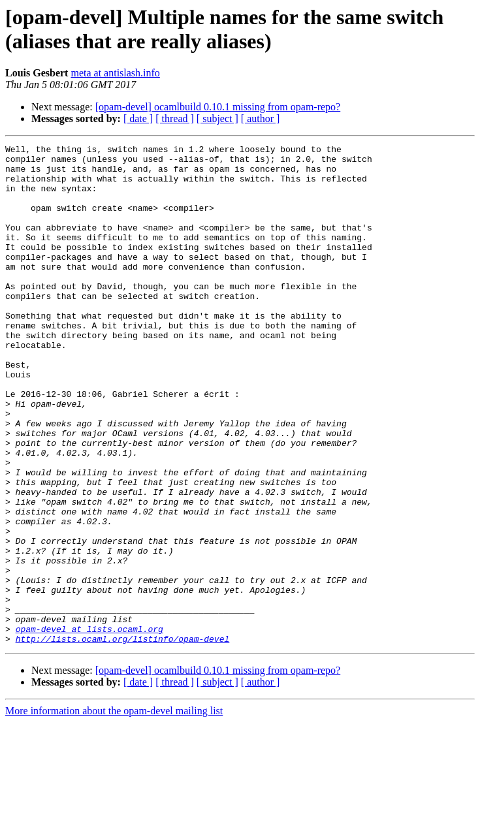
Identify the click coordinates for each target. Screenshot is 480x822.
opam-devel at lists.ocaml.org (89, 727)
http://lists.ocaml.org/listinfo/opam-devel (123, 738)
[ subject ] (217, 118)
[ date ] (138, 118)
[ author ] (260, 118)
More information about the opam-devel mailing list (114, 810)
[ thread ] (174, 118)
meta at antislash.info (115, 72)
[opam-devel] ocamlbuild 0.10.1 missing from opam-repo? (217, 106)
